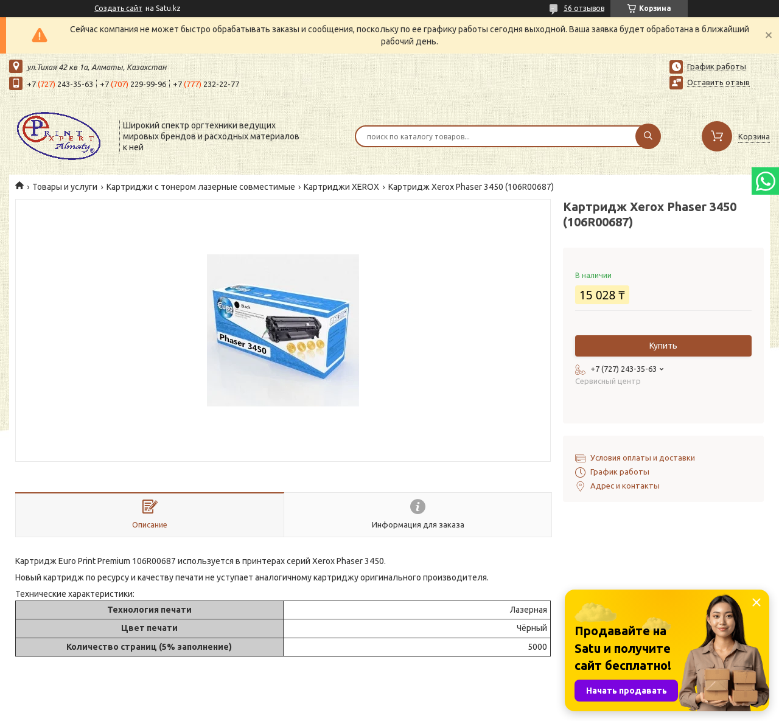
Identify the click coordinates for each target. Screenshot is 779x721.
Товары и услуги (64, 187)
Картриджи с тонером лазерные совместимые (201, 187)
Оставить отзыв (718, 82)
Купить (663, 345)
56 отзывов (584, 8)
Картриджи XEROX (341, 187)
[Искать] (648, 136)
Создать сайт (118, 8)
